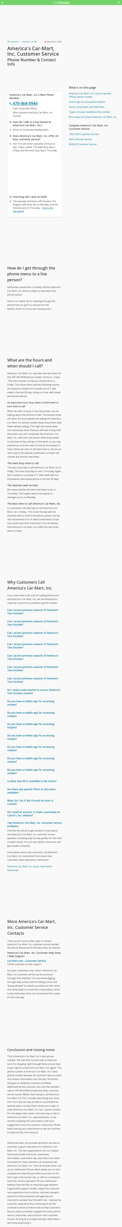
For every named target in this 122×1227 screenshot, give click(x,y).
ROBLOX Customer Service (83, 144)
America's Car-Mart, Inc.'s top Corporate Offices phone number (90, 95)
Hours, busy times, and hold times (86, 106)
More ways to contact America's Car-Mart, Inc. (93, 117)
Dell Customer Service (80, 139)
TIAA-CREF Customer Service (84, 134)
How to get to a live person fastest (87, 101)
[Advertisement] (35, 172)
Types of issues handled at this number (89, 111)
